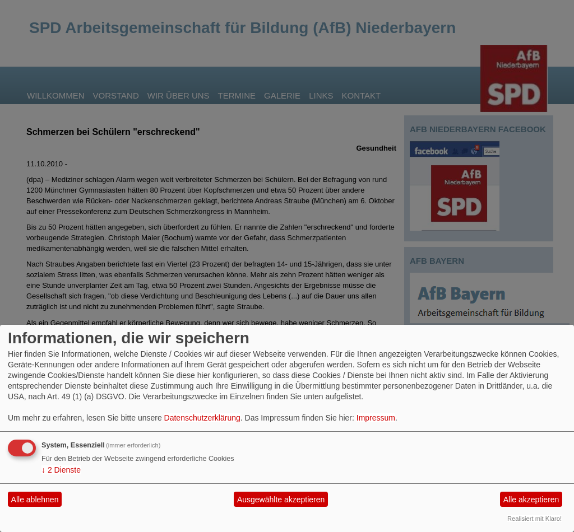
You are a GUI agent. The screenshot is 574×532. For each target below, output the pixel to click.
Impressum (376, 417)
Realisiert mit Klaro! (534, 518)
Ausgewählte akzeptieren (281, 499)
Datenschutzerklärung (202, 417)
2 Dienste (61, 469)
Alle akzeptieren (531, 499)
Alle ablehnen (35, 499)
